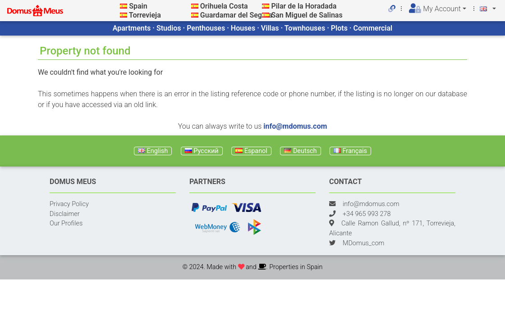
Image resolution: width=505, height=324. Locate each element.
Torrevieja (145, 15)
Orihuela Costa (224, 6)
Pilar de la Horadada (303, 6)
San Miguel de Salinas (306, 15)
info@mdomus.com (295, 126)
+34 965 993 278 (366, 214)
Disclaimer (65, 214)
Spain (138, 6)
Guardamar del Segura (236, 15)
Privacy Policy (69, 204)
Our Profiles (66, 223)
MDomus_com (363, 243)
